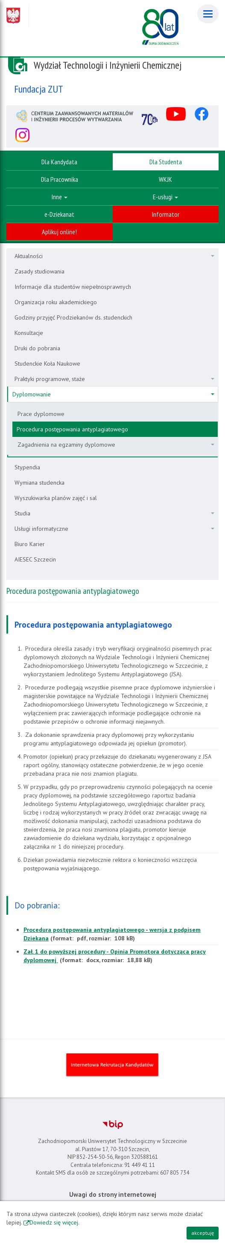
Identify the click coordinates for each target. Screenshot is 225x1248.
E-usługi (165, 196)
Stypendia (27, 467)
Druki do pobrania (37, 348)
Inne (59, 196)
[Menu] (208, 13)
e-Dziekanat (59, 214)
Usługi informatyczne (114, 528)
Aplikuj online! (59, 231)
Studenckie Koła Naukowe (47, 363)
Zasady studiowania (39, 271)
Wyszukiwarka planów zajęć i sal (56, 498)
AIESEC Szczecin (35, 559)
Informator (165, 214)
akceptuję (202, 1233)
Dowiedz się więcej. (54, 1222)
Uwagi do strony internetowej (112, 1194)
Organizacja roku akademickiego (56, 302)
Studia (114, 513)
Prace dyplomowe (41, 414)
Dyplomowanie (113, 394)
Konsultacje (29, 333)
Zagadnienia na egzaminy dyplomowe (116, 444)
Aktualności (114, 256)
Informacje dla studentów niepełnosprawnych (73, 287)
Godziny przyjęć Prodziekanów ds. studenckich (73, 317)
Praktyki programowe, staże (114, 379)
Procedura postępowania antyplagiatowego (72, 429)
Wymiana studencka (39, 482)
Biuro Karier (30, 544)
